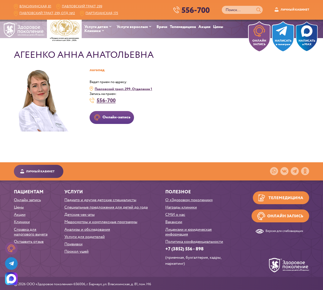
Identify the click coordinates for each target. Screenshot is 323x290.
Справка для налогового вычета (30, 232)
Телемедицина (183, 27)
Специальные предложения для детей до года (106, 207)
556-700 (106, 100)
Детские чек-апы (79, 214)
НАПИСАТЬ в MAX (307, 42)
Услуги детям (96, 27)
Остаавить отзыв (29, 241)
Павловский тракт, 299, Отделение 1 (123, 89)
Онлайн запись (27, 200)
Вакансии (173, 222)
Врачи (161, 27)
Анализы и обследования (87, 229)
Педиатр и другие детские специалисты (100, 200)
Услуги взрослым (132, 27)
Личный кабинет (295, 10)
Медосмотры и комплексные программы (100, 222)
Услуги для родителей (84, 236)
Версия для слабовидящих (284, 231)
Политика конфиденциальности (194, 241)
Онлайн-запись (116, 117)
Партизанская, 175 (102, 13)
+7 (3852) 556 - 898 (184, 249)
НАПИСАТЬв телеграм (283, 42)
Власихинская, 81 (35, 6)
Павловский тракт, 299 (82, 6)
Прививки (73, 244)
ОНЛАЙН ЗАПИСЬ (259, 42)
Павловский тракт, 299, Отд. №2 (47, 13)
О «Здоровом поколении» (189, 200)
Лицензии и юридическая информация (188, 232)
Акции (204, 27)
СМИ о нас (175, 214)
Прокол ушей (76, 251)
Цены (218, 27)
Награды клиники (181, 207)
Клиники (92, 31)
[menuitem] (100, 27)
